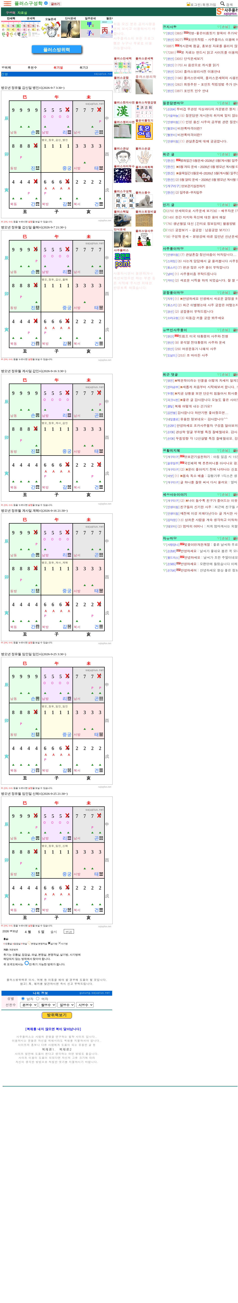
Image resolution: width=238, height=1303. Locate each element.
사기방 (63, 1151)
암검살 (16, 1151)
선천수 (10, 1212)
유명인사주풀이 (175, 453)
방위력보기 (57, 1223)
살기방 (52, 1151)
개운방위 (13, 1157)
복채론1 (48, 1257)
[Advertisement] (57, 74)
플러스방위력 (56, 119)
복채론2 (65, 1257)
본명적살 (42, 1151)
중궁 (67, 237)
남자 (30, 1206)
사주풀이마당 (173, 372)
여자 (44, 1206)
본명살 (33, 1151)
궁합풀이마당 (173, 416)
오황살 (7, 1151)
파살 (24, 1151)
